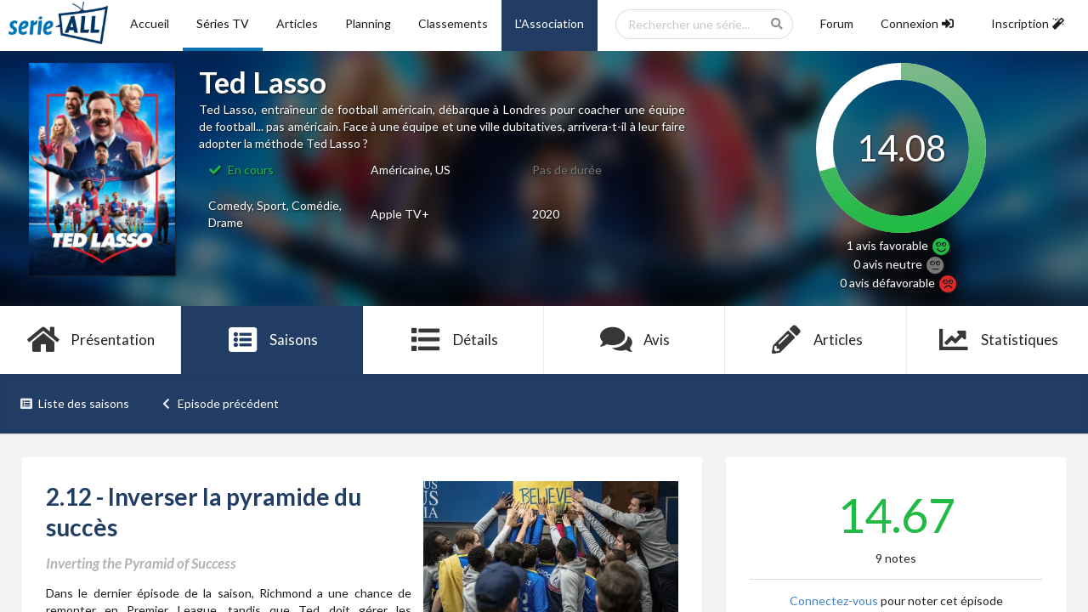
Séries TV (222, 23)
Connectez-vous (834, 600)
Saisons (272, 340)
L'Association (549, 23)
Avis (634, 340)
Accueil (149, 23)
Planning (368, 23)
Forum (836, 23)
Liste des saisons (74, 403)
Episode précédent (220, 403)
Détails (453, 340)
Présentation (90, 340)
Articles (297, 23)
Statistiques (997, 340)
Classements (453, 23)
